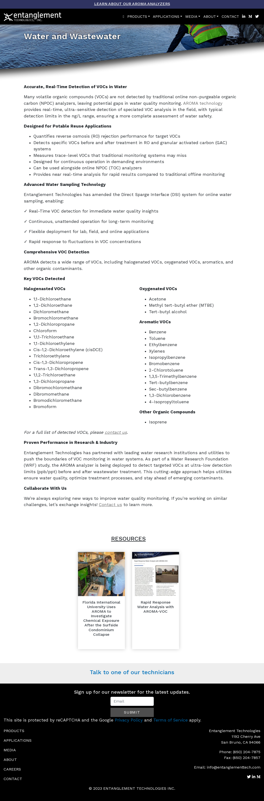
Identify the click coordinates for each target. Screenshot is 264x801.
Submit (132, 712)
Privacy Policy (129, 720)
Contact (230, 16)
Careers (12, 769)
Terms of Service (170, 720)
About (209, 16)
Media (191, 16)
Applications (166, 16)
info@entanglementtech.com (233, 767)
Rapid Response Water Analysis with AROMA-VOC (155, 607)
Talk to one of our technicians (132, 672)
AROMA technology (202, 103)
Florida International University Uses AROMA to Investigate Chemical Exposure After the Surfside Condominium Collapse (101, 618)
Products (137, 16)
